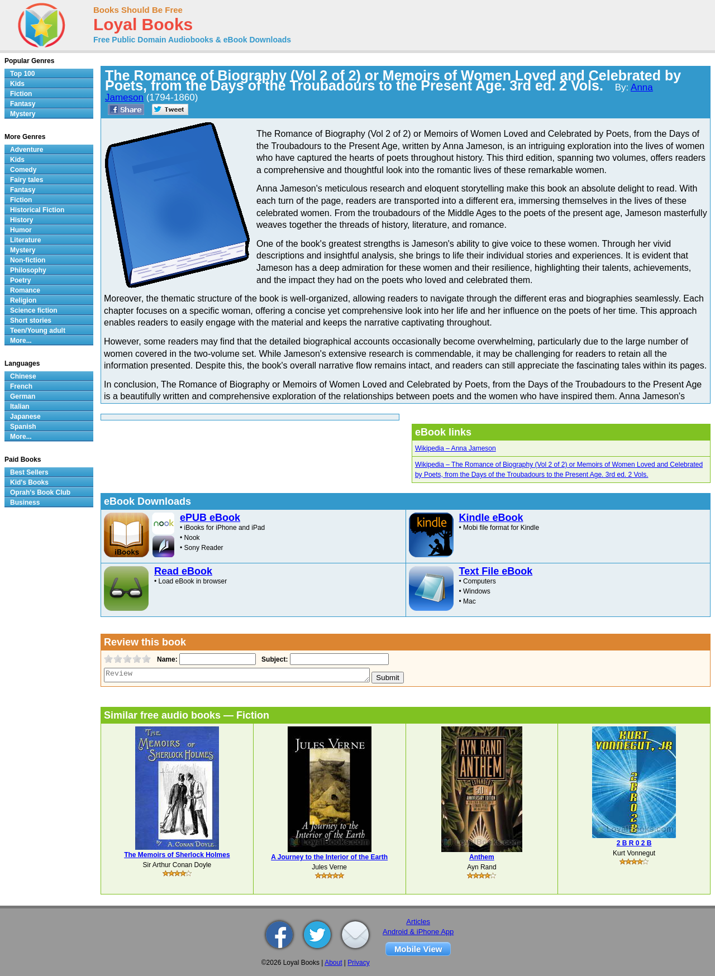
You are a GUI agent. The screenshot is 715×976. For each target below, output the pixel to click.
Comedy (23, 170)
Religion (23, 300)
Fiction (21, 94)
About (333, 963)
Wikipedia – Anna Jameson (455, 448)
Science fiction (34, 310)
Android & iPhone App (418, 931)
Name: (166, 659)
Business (25, 502)
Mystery (22, 114)
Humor (21, 230)
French (21, 386)
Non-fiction (27, 260)
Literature (25, 240)
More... (21, 341)
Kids (17, 84)
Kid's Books (29, 482)
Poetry (20, 280)
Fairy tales (26, 180)
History (21, 220)
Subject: (273, 659)
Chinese (23, 376)
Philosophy (28, 270)
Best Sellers (29, 472)
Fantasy (22, 104)
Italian (20, 406)
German (22, 396)
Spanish (23, 426)
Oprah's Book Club (40, 492)
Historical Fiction (37, 210)
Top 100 (22, 74)
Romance (25, 290)
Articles (418, 921)
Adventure (26, 150)
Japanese (25, 416)
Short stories (30, 320)
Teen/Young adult (37, 330)
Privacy (358, 963)
